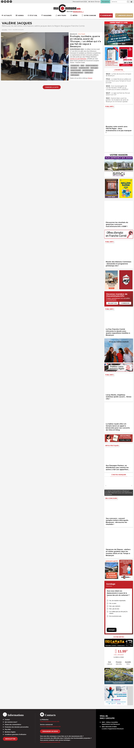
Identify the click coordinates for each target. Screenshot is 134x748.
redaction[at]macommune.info (49, 721)
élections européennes (92, 65)
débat (82, 65)
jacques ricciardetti (75, 70)
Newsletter (10, 739)
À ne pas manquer (119, 474)
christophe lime (75, 65)
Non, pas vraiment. (115, 606)
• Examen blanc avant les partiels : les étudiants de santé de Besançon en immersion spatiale (117, 99)
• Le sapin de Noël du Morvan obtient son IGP (118, 94)
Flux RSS (8, 729)
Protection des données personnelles (17, 727)
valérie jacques (75, 75)
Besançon (73, 34)
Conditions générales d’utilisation (15, 734)
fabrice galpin (94, 68)
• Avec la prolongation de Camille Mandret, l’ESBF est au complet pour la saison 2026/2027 (117, 87)
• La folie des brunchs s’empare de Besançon (118, 74)
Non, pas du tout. (114, 609)
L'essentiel (118, 70)
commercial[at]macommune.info (50, 726)
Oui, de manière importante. (117, 600)
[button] (128, 2)
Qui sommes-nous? (11, 722)
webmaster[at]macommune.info (50, 742)
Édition (70, 11)
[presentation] (106, 486)
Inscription (112, 303)
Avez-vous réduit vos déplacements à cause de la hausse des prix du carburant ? (118, 594)
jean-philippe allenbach (77, 72)
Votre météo (118, 637)
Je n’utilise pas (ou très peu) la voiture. (118, 612)
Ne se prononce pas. (115, 616)
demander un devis (50, 731)
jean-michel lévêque (88, 70)
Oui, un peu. (113, 603)
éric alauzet (74, 68)
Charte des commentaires (13, 724)
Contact (7, 719)
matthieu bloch (88, 72)
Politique (81, 34)
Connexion (125, 303)
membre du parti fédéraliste (78, 58)
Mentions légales (10, 732)
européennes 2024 (84, 68)
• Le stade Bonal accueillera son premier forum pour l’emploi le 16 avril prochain (118, 80)
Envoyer (112, 630)
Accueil (4, 29)
